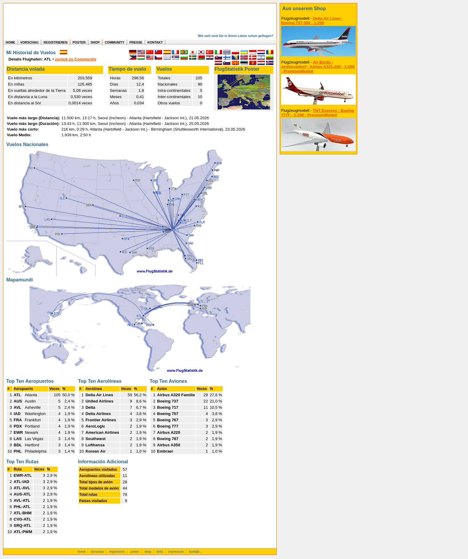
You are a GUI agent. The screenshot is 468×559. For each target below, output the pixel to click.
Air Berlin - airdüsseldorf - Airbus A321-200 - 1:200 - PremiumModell (318, 66)
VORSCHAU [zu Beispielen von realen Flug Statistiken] (29, 42)
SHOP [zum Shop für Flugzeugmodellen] (95, 42)
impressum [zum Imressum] (176, 551)
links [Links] (160, 551)
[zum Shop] (318, 8)
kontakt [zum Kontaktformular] (194, 551)
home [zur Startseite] (82, 551)
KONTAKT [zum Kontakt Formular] (155, 42)
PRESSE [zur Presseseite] (136, 42)
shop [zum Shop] (147, 551)
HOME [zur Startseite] (10, 42)
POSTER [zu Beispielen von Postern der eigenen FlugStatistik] (79, 42)
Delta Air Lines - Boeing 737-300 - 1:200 (312, 20)
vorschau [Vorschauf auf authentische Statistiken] (97, 551)
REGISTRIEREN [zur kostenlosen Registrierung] (55, 42)
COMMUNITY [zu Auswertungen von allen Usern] (114, 42)
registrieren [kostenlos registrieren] (117, 551)
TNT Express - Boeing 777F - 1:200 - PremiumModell (317, 112)
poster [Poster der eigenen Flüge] (134, 551)
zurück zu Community (75, 59)
